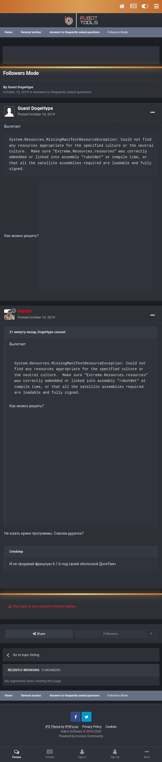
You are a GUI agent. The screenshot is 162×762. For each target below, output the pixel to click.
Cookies (111, 727)
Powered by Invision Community (81, 736)
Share (39, 634)
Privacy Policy (92, 727)
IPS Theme (52, 727)
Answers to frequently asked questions (62, 92)
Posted (36, 114)
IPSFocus (71, 727)
